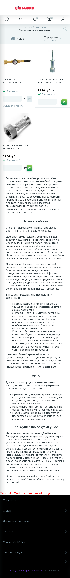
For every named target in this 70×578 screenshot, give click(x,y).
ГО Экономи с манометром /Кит (12, 81)
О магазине (35, 500)
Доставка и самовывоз (35, 521)
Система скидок (35, 552)
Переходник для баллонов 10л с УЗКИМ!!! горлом (52, 81)
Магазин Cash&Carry (35, 542)
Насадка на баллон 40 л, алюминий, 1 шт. (16, 147)
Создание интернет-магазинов (26, 570)
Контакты (35, 531)
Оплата (35, 510)
